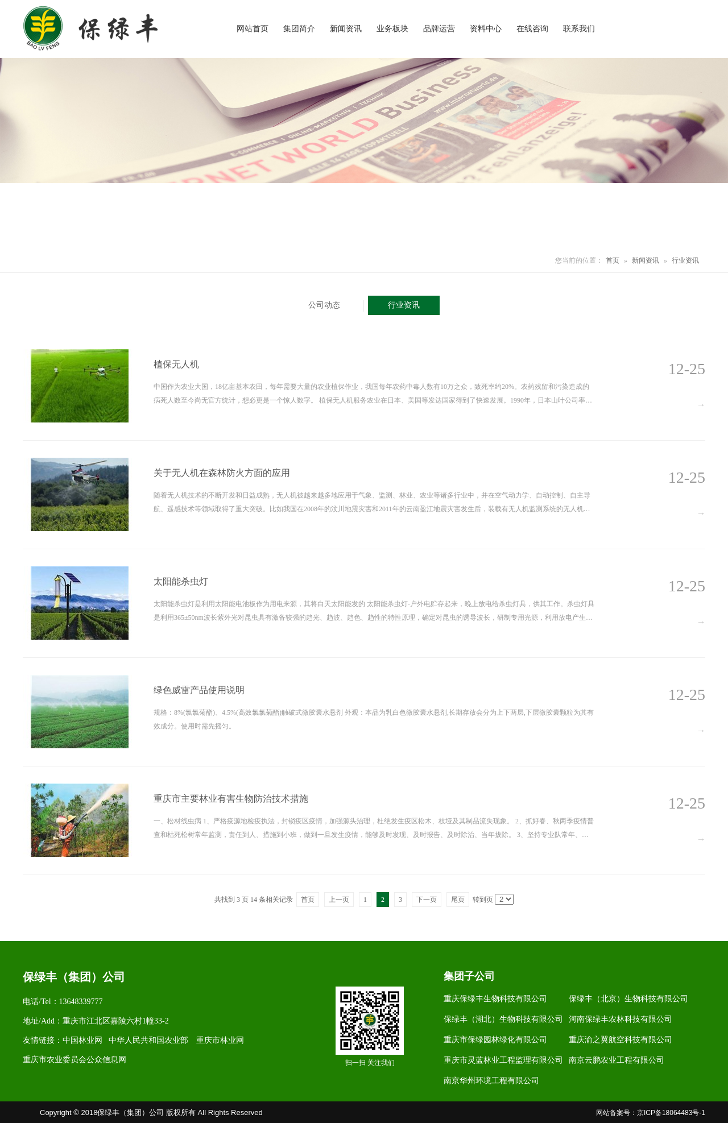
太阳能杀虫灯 (181, 581)
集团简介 (299, 28)
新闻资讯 (346, 28)
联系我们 (579, 28)
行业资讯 (685, 260)
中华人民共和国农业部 (148, 1040)
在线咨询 (532, 28)
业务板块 (392, 28)
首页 (612, 260)
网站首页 (252, 28)
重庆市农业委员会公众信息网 (74, 1059)
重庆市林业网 (220, 1040)
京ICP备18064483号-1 (671, 1113)
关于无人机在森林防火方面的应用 (222, 473)
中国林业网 (82, 1040)
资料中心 (486, 28)
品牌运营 (439, 28)
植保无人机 (176, 364)
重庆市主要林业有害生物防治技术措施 (231, 798)
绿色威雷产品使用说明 (199, 690)
